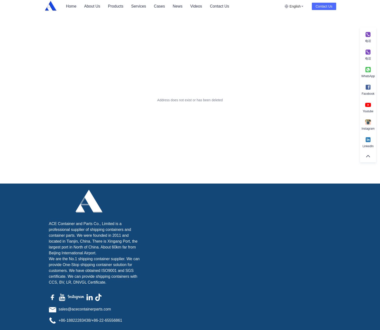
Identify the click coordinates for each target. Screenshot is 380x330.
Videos (196, 6)
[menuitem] (71, 6)
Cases (159, 6)
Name (246, 215)
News (177, 6)
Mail (306, 215)
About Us (92, 6)
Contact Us (219, 6)
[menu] (173, 6)
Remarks (252, 236)
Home (71, 6)
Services (138, 6)
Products (115, 6)
